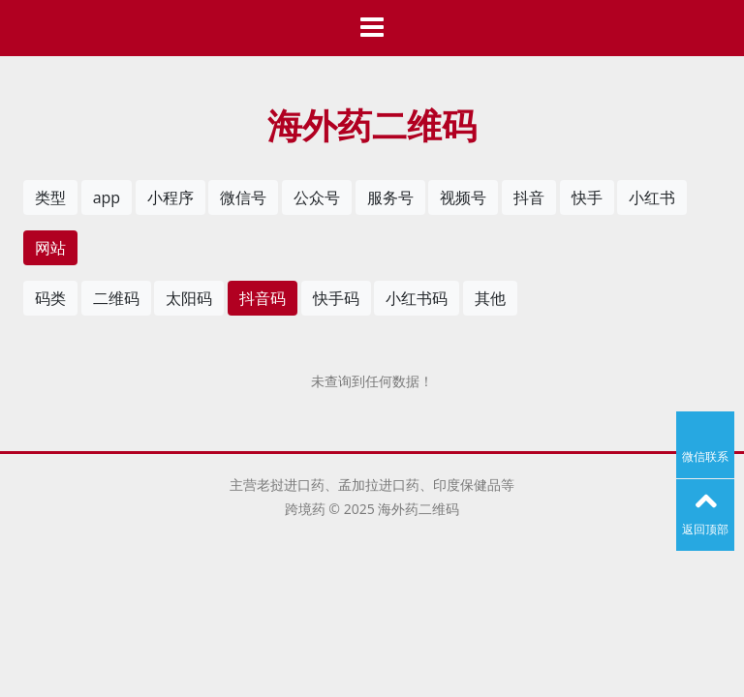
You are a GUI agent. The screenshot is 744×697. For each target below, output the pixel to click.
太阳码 (189, 298)
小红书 (652, 197)
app (106, 197)
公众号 (317, 197)
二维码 (116, 298)
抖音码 (262, 298)
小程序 (170, 197)
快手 (587, 197)
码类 (50, 298)
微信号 (243, 197)
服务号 (390, 197)
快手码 (336, 298)
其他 (490, 298)
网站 (50, 247)
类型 (50, 197)
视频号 (463, 197)
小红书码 (417, 298)
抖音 (528, 197)
